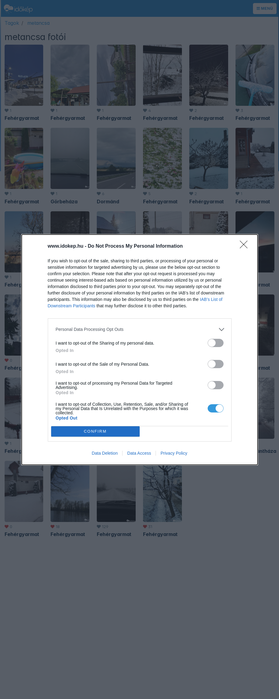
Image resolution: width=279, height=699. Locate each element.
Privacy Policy (173, 453)
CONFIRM (95, 431)
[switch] (216, 343)
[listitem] (140, 329)
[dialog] (140, 350)
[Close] (245, 246)
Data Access (139, 453)
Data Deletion (105, 453)
